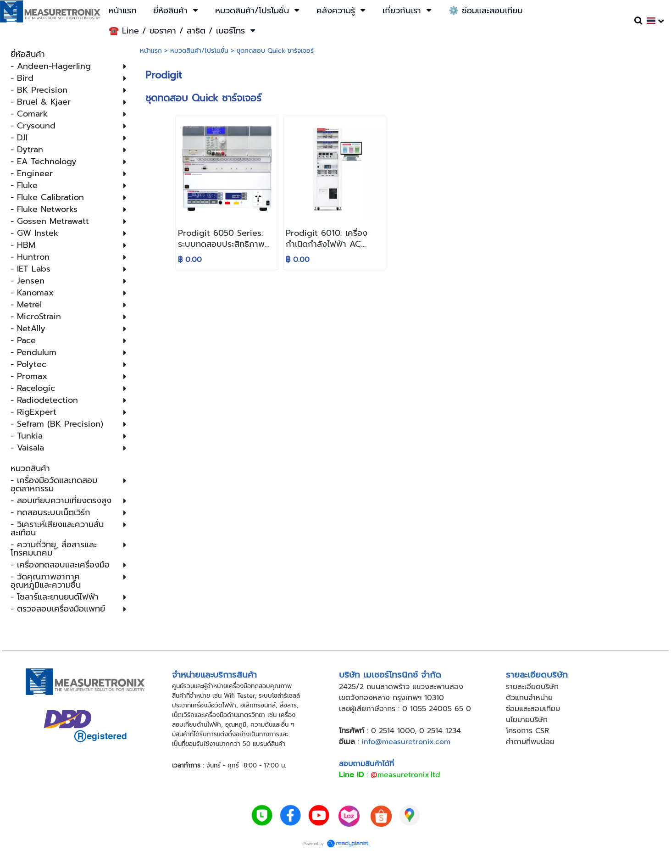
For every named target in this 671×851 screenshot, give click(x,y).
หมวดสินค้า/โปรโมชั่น (199, 51)
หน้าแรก (151, 51)
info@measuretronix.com (406, 741)
